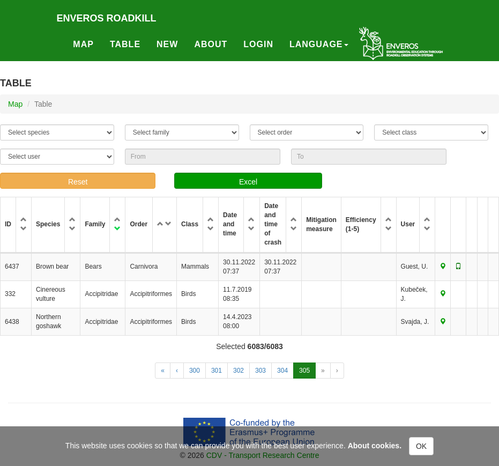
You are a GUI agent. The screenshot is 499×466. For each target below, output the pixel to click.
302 (238, 370)
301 (216, 370)
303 (260, 370)
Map (83, 44)
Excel (248, 181)
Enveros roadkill (107, 18)
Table (125, 44)
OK (421, 446)
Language (318, 44)
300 (194, 370)
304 (282, 370)
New (167, 44)
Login (258, 44)
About (210, 44)
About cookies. (374, 445)
